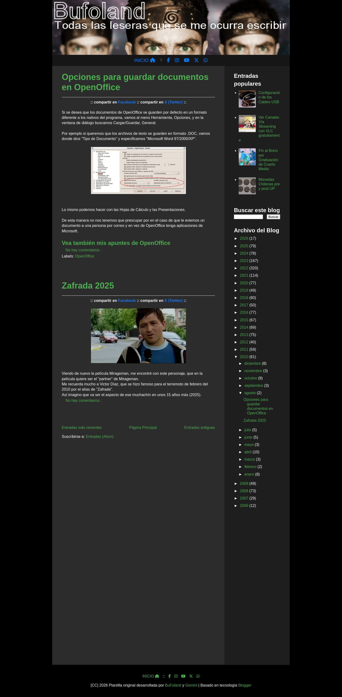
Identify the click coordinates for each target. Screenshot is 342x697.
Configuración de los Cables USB (269, 97)
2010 (244, 357)
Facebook (127, 102)
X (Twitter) (173, 102)
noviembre (253, 371)
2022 (244, 268)
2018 (244, 298)
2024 (244, 253)
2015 (244, 320)
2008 (244, 491)
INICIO (145, 60)
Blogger (244, 685)
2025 (244, 246)
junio (248, 437)
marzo (250, 459)
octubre (251, 378)
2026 (244, 238)
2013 (244, 335)
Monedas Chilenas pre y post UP (269, 184)
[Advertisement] (257, 587)
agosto (250, 393)
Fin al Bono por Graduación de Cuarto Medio (268, 160)
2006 (244, 506)
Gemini (191, 685)
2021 (244, 275)
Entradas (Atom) (99, 437)
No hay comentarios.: (84, 250)
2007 (244, 498)
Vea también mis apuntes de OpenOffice (116, 243)
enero (249, 474)
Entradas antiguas (199, 428)
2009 (244, 484)
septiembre (254, 386)
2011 (244, 349)
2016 (244, 312)
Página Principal (143, 428)
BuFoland (173, 685)
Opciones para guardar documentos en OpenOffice (135, 82)
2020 (244, 283)
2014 (244, 327)
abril (248, 452)
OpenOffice (84, 256)
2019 (244, 290)
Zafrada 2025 (88, 285)
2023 (244, 261)
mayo (249, 445)
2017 (244, 305)
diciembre (253, 363)
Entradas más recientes (82, 428)
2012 (244, 342)
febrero (250, 467)
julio (248, 430)
